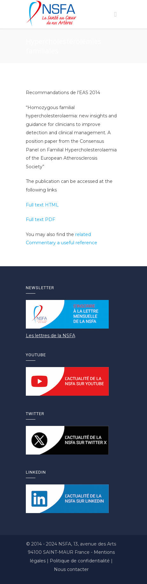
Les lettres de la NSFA (50, 335)
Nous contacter (71, 569)
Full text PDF (40, 219)
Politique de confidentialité (80, 561)
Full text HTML (42, 205)
